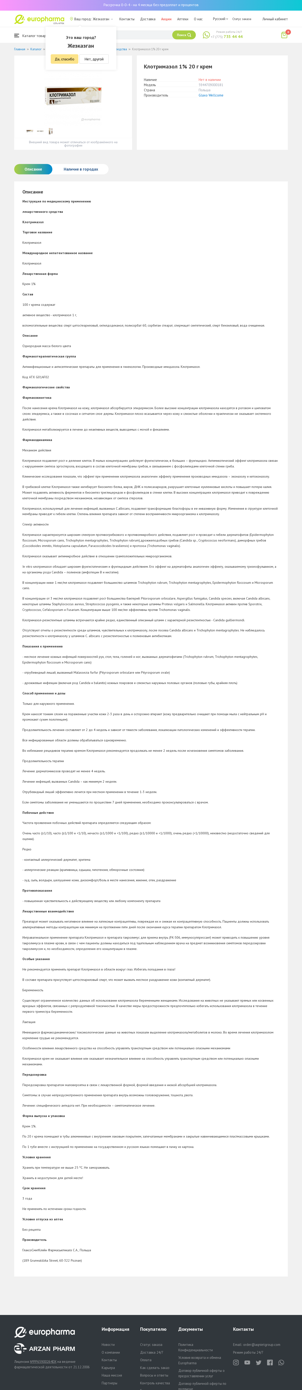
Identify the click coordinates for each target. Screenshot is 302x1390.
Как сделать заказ (154, 1367)
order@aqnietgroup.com (261, 1344)
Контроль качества (155, 1383)
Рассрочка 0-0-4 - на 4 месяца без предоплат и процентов (151, 4)
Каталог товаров (32, 35)
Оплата (145, 1360)
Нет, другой (94, 59)
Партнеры (109, 1383)
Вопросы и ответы (154, 1375)
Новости (108, 1344)
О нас (198, 19)
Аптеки (182, 19)
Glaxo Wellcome (211, 95)
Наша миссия (112, 1375)
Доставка (147, 19)
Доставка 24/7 (151, 1352)
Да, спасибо (64, 59)
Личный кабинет (275, 19)
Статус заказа (241, 19)
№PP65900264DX (43, 1361)
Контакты (126, 19)
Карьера (108, 1367)
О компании (111, 1352)
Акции (166, 19)
